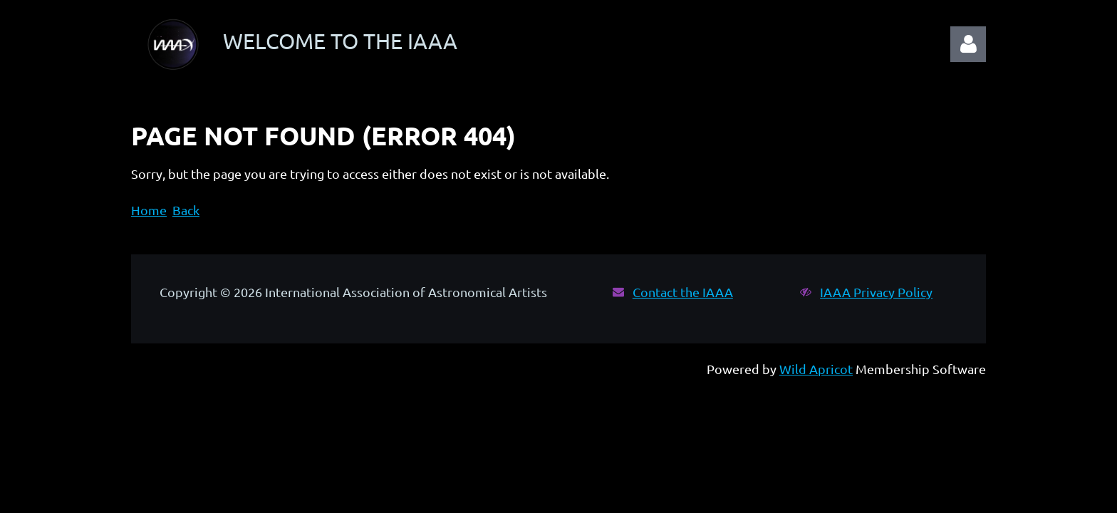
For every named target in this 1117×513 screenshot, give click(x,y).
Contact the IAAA (683, 291)
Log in (968, 44)
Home (149, 209)
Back (185, 209)
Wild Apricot (816, 368)
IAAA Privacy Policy (876, 291)
